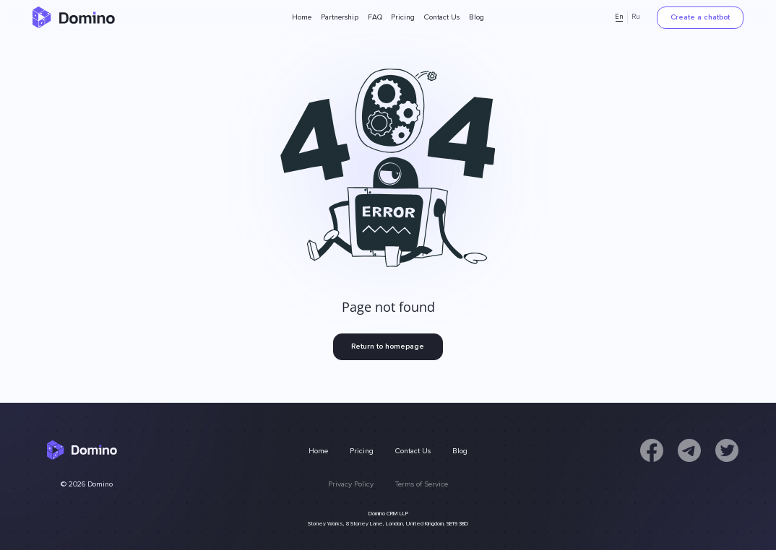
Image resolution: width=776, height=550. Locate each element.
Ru (635, 17)
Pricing (403, 17)
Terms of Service (421, 484)
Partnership (339, 17)
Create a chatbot (700, 17)
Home (301, 17)
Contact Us (442, 17)
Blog (476, 17)
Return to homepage (387, 346)
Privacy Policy (351, 484)
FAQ (375, 17)
